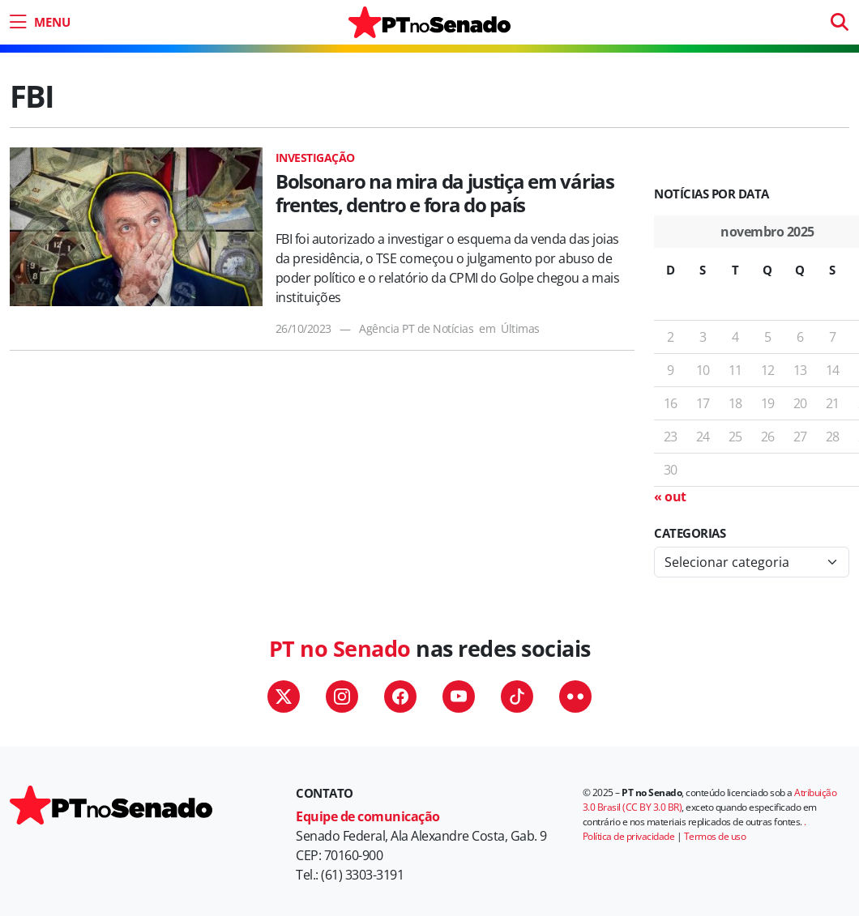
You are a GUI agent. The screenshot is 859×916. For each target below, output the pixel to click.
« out (670, 496)
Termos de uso (715, 836)
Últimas (520, 328)
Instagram (342, 696)
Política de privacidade (629, 836)
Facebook (400, 696)
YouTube (458, 696)
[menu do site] (38, 22)
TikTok (517, 696)
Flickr (575, 696)
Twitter (283, 696)
